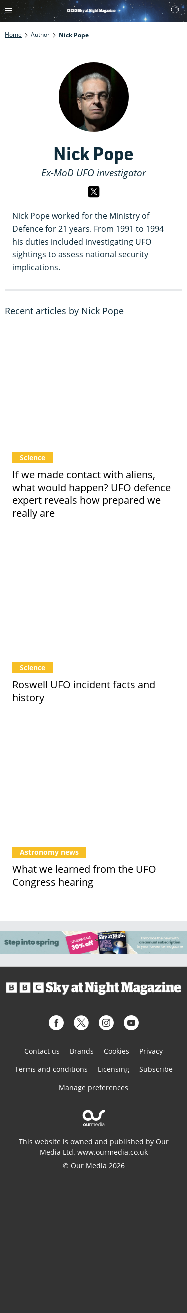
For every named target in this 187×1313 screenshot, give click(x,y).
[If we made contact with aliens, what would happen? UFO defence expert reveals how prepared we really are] (93, 386)
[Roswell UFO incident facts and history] (93, 596)
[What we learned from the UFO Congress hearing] (93, 780)
